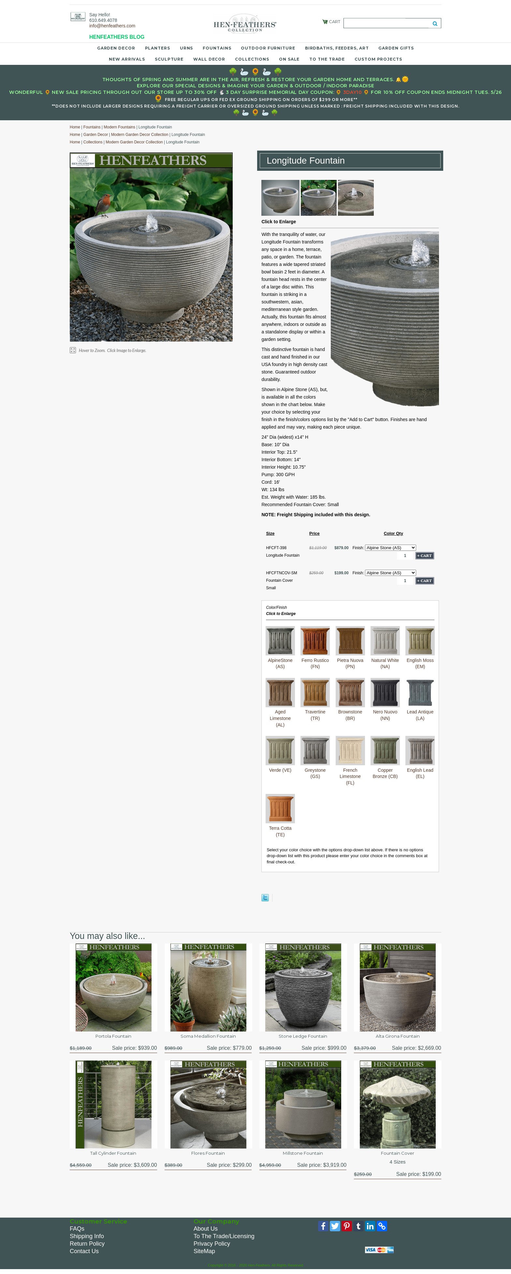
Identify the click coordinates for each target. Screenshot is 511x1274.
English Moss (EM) (420, 660)
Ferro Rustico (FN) (315, 660)
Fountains (217, 48)
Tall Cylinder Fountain (113, 1155)
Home (75, 127)
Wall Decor (209, 59)
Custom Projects (378, 59)
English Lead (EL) (420, 770)
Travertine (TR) (315, 712)
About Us (206, 1232)
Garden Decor (116, 48)
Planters (157, 48)
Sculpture (169, 59)
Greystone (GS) (315, 770)
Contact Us (84, 1255)
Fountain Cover (397, 1155)
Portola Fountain (113, 1037)
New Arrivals (127, 59)
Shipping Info (87, 1240)
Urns (186, 48)
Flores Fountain (208, 1155)
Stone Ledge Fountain (302, 1037)
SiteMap (204, 1255)
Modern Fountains (119, 127)
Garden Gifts (396, 48)
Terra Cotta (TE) (280, 828)
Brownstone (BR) (350, 712)
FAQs (77, 1232)
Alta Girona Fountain (398, 1037)
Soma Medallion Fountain (208, 1037)
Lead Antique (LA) (420, 712)
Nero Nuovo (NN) (385, 712)
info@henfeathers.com (112, 25)
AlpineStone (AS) (280, 660)
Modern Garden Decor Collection (139, 134)
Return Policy (87, 1247)
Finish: (359, 548)
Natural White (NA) (385, 660)
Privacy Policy (212, 1247)
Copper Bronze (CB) (385, 770)
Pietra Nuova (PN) (350, 660)
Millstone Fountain (302, 1155)
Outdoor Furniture (268, 48)
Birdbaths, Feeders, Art (337, 48)
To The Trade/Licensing (224, 1240)
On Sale (289, 59)
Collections (252, 59)
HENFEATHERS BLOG (116, 37)
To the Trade (327, 59)
